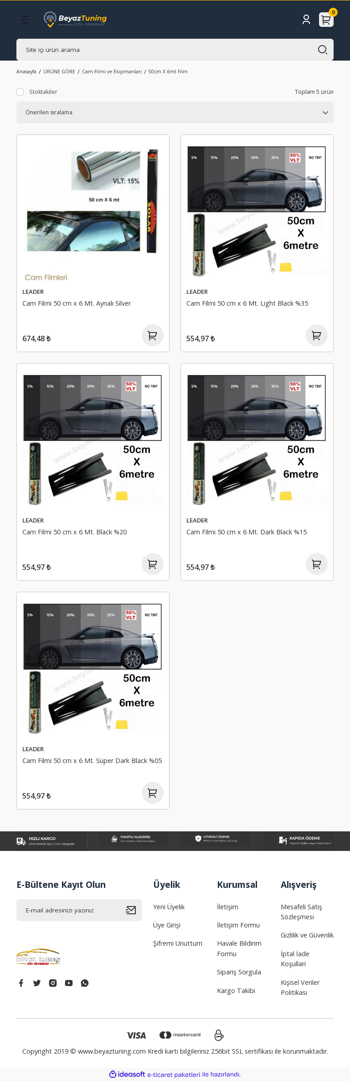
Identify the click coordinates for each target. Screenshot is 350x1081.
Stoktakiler (43, 92)
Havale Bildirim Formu (239, 948)
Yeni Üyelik (169, 906)
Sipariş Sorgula (239, 972)
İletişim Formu (238, 925)
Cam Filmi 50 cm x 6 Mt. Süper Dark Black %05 (92, 760)
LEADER (33, 291)
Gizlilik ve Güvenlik (307, 935)
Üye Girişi (166, 925)
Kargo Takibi (236, 990)
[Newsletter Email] (79, 910)
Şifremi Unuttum (177, 943)
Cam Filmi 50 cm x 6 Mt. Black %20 (74, 532)
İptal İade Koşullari (295, 958)
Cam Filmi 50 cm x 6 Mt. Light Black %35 (247, 303)
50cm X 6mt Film (168, 71)
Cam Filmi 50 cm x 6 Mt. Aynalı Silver (76, 303)
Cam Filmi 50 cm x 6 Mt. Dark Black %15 (246, 532)
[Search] (175, 50)
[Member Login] (306, 19)
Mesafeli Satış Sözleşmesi (301, 911)
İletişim (227, 906)
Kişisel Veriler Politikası (300, 987)
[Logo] (75, 19)
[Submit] (134, 910)
